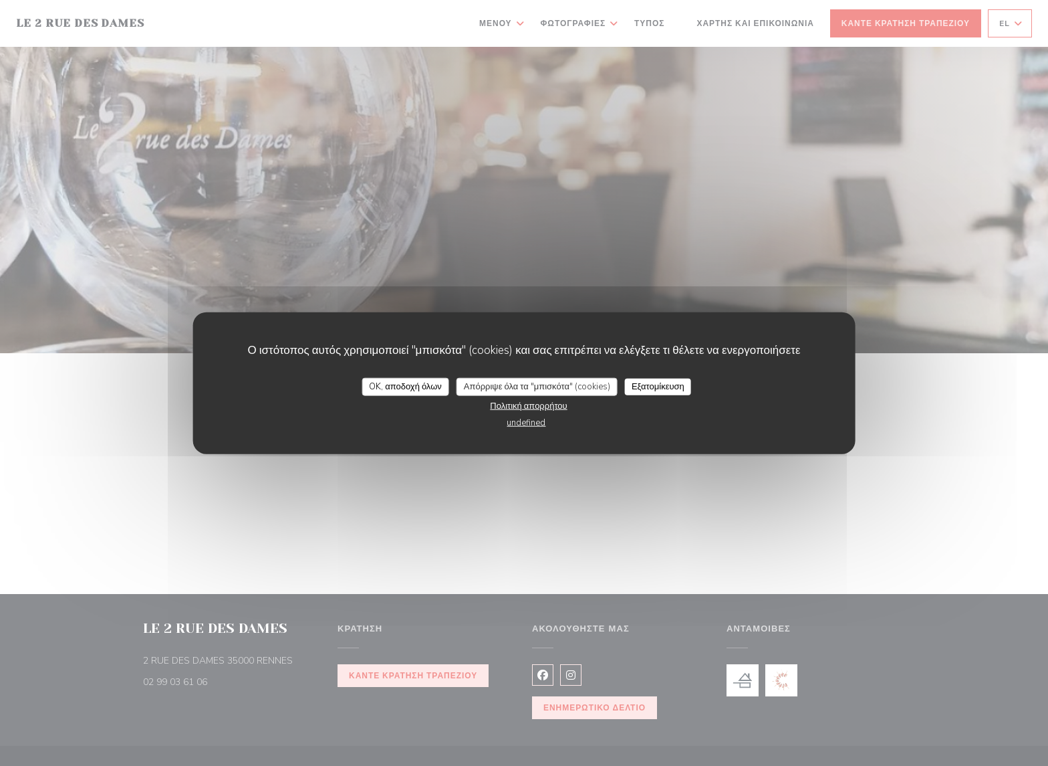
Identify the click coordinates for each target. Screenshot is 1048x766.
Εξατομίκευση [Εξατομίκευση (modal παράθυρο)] (658, 386)
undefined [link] (526, 423)
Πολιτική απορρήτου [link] (528, 406)
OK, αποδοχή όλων (405, 386)
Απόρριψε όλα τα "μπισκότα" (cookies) (537, 386)
